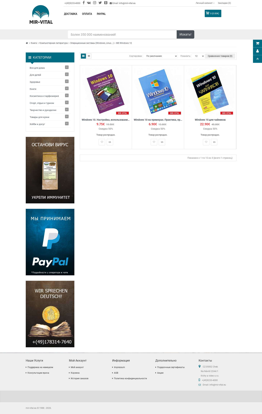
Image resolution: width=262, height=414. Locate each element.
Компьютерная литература (53, 43)
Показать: (185, 56)
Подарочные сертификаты (171, 367)
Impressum (119, 367)
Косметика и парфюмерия (44, 96)
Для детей (35, 75)
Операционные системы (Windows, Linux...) (92, 43)
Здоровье (35, 82)
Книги (34, 43)
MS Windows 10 (124, 43)
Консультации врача (38, 373)
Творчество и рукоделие (43, 110)
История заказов (79, 378)
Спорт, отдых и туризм (42, 103)
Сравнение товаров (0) (220, 56)
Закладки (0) (224, 3)
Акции (160, 373)
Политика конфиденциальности (130, 378)
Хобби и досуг (37, 124)
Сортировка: (135, 56)
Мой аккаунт (77, 367)
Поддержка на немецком (40, 367)
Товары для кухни (39, 117)
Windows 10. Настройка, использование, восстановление (106, 119)
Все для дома (37, 68)
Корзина (75, 373)
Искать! (185, 34)
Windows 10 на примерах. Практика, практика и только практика (158, 119)
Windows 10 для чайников (210, 119)
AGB (116, 373)
